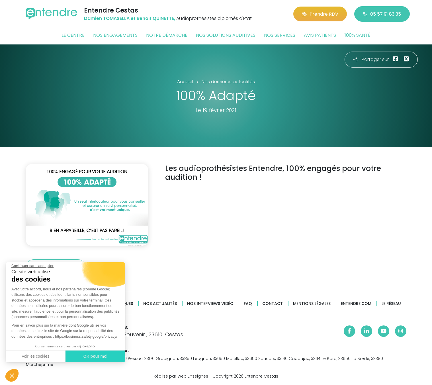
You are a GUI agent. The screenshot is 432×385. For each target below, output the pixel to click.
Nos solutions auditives (225, 35)
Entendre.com (356, 303)
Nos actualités (160, 303)
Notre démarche (166, 35)
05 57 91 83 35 (382, 14)
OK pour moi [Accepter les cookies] (95, 356)
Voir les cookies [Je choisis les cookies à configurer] (35, 356)
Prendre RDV (320, 14)
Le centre (73, 35)
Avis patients (320, 35)
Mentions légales (312, 303)
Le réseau (391, 303)
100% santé (357, 35)
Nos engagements (115, 35)
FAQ (248, 303)
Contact (272, 303)
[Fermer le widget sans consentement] (32, 266)
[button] (12, 375)
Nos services (279, 35)
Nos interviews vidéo (210, 303)
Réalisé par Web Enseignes (181, 376)
